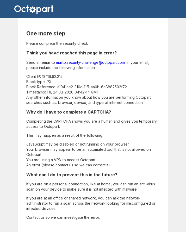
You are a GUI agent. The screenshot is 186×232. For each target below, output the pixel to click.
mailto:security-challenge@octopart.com (90, 62)
